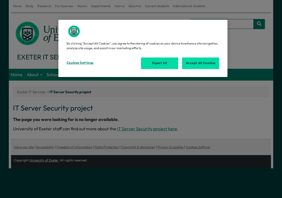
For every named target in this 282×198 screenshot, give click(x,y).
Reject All (159, 63)
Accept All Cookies (201, 63)
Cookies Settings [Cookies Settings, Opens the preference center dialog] (80, 63)
